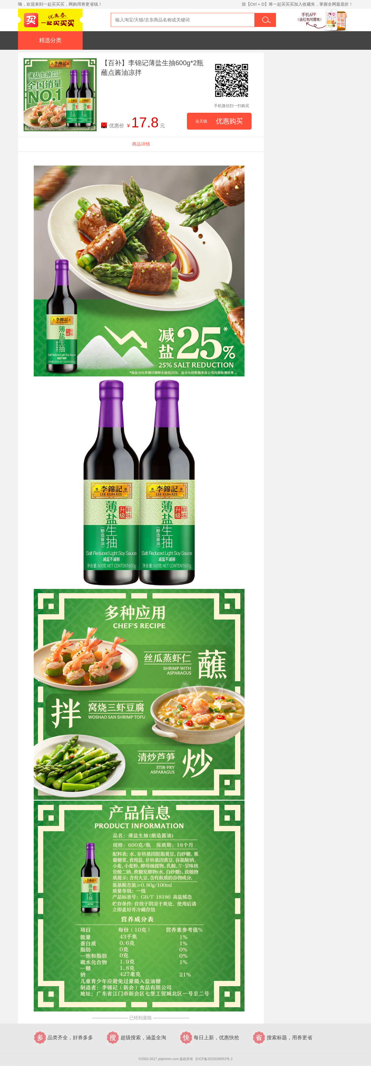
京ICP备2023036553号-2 (213, 1059)
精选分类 (50, 40)
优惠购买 (219, 121)
